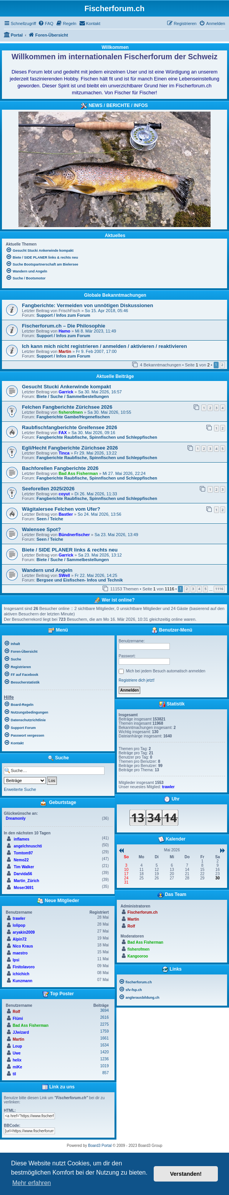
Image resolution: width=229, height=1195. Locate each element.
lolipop (19, 925)
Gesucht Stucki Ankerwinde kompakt (66, 386)
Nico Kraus (23, 946)
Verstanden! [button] (186, 1174)
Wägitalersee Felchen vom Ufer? (61, 509)
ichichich (21, 974)
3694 (104, 1010)
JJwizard (21, 1032)
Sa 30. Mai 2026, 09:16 (93, 432)
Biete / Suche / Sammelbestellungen (73, 396)
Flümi (18, 1018)
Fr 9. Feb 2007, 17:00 (96, 351)
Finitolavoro (24, 967)
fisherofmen (70, 412)
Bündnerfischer (74, 534)
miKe (17, 1067)
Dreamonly (16, 818)
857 (105, 1073)
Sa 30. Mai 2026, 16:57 (100, 391)
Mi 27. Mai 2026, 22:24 (124, 473)
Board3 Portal (99, 1145)
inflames (22, 839)
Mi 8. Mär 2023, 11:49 (95, 331)
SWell (64, 575)
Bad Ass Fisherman (78, 473)
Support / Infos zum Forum (63, 315)
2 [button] (222, 364)
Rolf (16, 1011)
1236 (104, 1059)
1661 (104, 1038)
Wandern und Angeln (47, 570)
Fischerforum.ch (143, 912)
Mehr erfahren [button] (31, 1183)
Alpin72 (20, 939)
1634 (104, 1045)
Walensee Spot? (41, 529)
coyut (64, 493)
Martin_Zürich (26, 881)
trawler (19, 918)
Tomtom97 (23, 853)
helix (17, 1060)
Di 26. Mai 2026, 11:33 (96, 493)
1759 (104, 1031)
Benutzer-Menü (171, 630)
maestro (20, 953)
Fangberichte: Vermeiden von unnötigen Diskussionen (87, 305)
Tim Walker (24, 867)
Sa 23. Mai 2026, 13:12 (100, 555)
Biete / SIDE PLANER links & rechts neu (70, 550)
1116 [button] (219, 588)
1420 (104, 1052)
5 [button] (205, 588)
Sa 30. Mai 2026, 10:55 (109, 412)
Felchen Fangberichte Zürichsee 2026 (67, 407)
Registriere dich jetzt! (136, 680)
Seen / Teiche (50, 518)
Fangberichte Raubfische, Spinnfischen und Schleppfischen (97, 437)
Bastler (65, 514)
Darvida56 (23, 874)
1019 (104, 1066)
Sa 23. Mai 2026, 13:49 (116, 534)
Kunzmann (22, 981)
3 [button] (193, 588)
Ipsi (16, 960)
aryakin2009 (24, 932)
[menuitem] (45, 23)
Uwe (17, 1053)
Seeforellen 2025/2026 (48, 488)
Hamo (64, 331)
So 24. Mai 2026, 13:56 (99, 514)
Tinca (64, 453)
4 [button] (199, 588)
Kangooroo (138, 956)
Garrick (65, 391)
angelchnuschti (28, 846)
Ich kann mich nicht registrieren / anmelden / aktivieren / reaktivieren (104, 346)
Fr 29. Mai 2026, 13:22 (95, 453)
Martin (64, 351)
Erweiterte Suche (20, 789)
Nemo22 (21, 860)
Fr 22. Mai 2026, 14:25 (96, 575)
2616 (104, 1017)
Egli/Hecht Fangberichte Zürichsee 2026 (70, 448)
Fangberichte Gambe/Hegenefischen (73, 416)
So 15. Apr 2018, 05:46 (106, 310)
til (14, 1074)
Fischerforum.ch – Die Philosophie (63, 326)
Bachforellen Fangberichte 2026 (60, 468)
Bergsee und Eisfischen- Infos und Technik (80, 580)
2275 (104, 1024)
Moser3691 (24, 888)
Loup (17, 1046)
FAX (62, 432)
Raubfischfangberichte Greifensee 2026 (69, 427)
